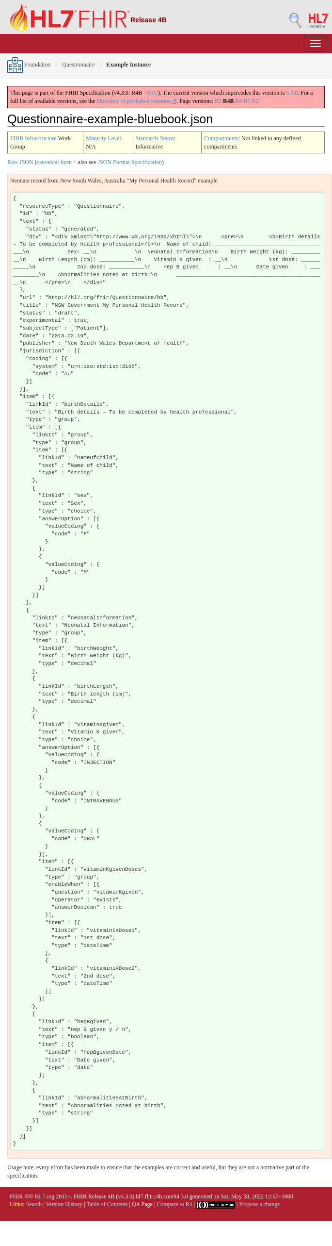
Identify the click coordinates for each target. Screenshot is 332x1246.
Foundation (29, 64)
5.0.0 (292, 92)
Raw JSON (20, 162)
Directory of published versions (137, 101)
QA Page (142, 1204)
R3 (247, 101)
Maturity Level (103, 138)
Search (34, 1204)
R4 (239, 101)
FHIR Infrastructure (33, 138)
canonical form (54, 162)
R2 (255, 101)
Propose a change (259, 1204)
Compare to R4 (174, 1204)
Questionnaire (78, 64)
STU (152, 92)
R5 (218, 101)
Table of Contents (106, 1204)
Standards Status (155, 138)
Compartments (221, 138)
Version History (64, 1204)
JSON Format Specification (129, 162)
